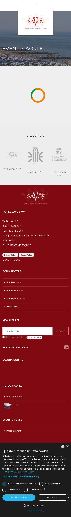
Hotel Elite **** (13, 282)
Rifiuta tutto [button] (52, 497)
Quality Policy (11, 259)
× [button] (67, 446)
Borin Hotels (12, 306)
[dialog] (35, 480)
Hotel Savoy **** (14, 290)
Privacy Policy (10, 255)
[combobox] (63, 446)
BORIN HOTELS (35, 136)
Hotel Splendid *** (15, 298)
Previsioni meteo (14, 396)
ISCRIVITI (60, 331)
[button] (35, 476)
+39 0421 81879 (15, 230)
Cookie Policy (26, 255)
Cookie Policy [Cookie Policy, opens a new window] (35, 510)
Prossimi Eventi (13, 430)
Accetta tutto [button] (19, 497)
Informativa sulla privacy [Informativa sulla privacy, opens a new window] (18, 472)
